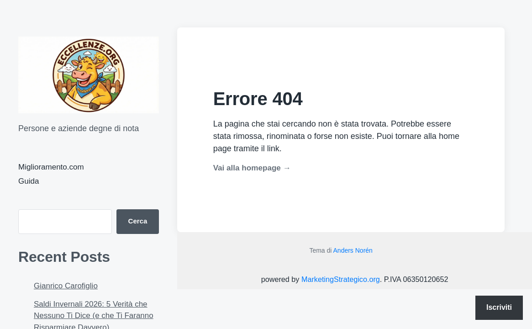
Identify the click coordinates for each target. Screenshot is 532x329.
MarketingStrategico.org (340, 279)
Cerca (137, 221)
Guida (28, 181)
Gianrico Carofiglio (66, 285)
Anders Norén (353, 250)
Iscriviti (499, 307)
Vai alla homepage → (252, 168)
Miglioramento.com (51, 167)
